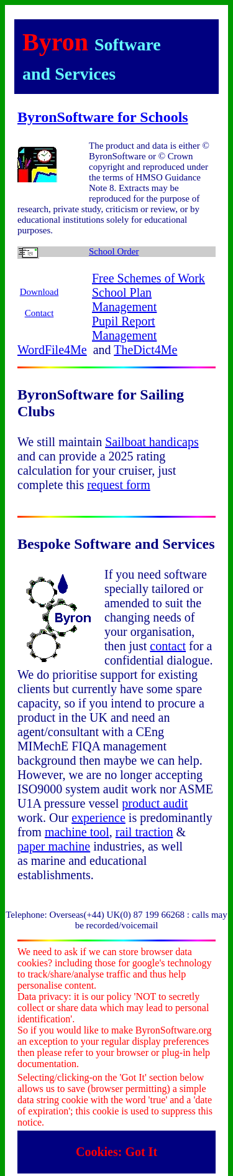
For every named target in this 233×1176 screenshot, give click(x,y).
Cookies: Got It (116, 1152)
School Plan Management (124, 300)
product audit (155, 803)
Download (39, 292)
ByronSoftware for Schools (102, 117)
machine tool (77, 832)
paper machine (53, 846)
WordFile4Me (52, 350)
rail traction (144, 832)
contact (168, 646)
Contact (39, 313)
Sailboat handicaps (152, 442)
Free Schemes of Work (148, 278)
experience (98, 817)
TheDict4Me (145, 350)
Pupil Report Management (124, 328)
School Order (114, 251)
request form (118, 485)
